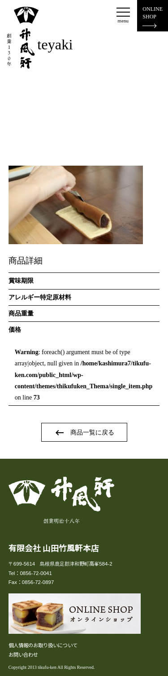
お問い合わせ (23, 654)
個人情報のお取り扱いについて (43, 645)
